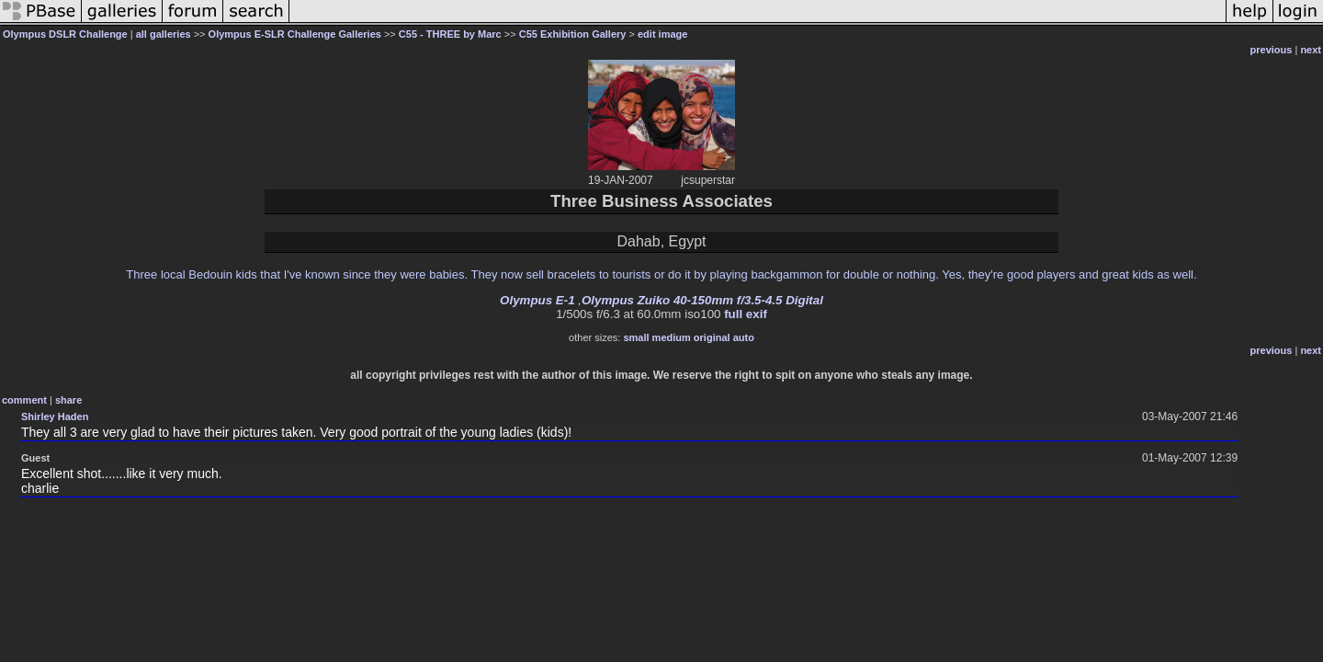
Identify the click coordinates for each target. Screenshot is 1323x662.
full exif (745, 314)
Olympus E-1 (537, 300)
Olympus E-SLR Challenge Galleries (295, 34)
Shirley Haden (54, 416)
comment (24, 399)
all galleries (163, 34)
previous (1271, 49)
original (712, 337)
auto (743, 337)
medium (671, 337)
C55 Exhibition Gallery (573, 34)
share (68, 399)
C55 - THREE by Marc (450, 34)
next (1310, 49)
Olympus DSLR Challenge (65, 34)
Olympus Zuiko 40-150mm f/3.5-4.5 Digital (702, 300)
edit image (662, 34)
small (636, 337)
